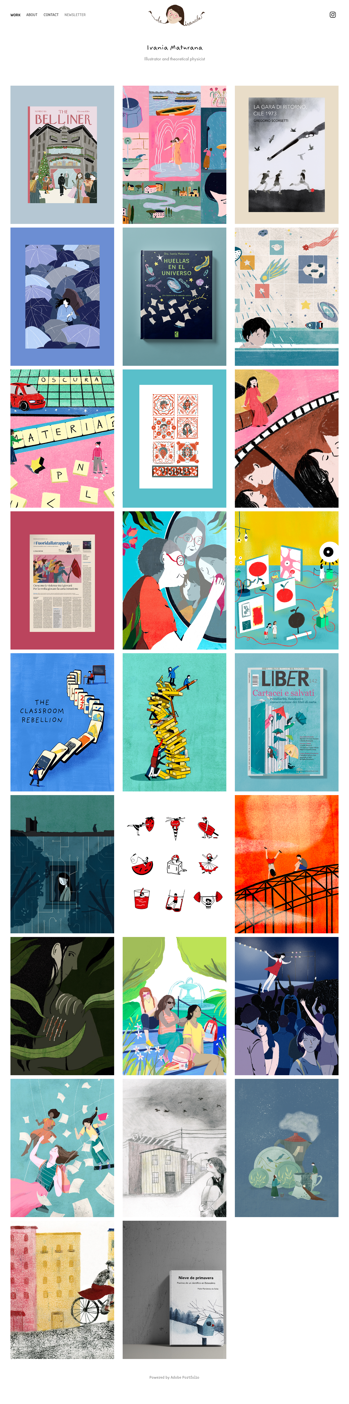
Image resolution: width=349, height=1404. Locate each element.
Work (15, 14)
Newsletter (75, 14)
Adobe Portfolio (185, 1377)
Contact (51, 14)
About (31, 14)
